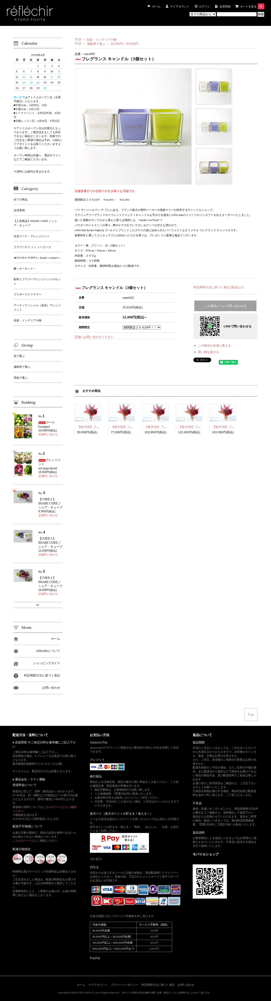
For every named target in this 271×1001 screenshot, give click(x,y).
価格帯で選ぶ (96, 44)
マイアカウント (179, 6)
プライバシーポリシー (124, 984)
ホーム (81, 984)
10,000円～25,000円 (124, 44)
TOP (78, 40)
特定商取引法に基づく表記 (158, 984)
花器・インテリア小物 (101, 40)
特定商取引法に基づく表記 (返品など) (218, 287)
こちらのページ (22, 840)
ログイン (204, 6)
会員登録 (225, 6)
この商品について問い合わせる (225, 306)
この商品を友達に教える (214, 345)
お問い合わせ (186, 984)
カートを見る (252, 6)
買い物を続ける (208, 352)
